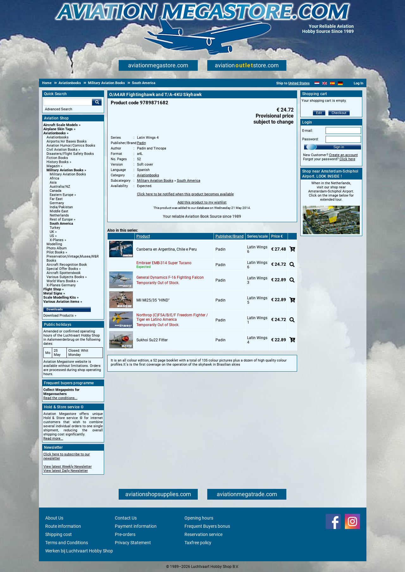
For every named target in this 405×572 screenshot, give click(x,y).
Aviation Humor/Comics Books (71, 145)
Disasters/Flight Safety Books (70, 154)
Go (97, 102)
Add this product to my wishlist (202, 202)
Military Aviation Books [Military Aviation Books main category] (68, 174)
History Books (58, 162)
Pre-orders (125, 534)
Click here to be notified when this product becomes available (185, 194)
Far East (56, 199)
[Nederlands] (317, 83)
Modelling (54, 244)
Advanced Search (58, 109)
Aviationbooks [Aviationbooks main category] (58, 137)
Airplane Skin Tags (58, 129)
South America (61, 224)
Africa (54, 178)
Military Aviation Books (65, 170)
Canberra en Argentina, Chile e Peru (166, 249)
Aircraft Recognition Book (67, 265)
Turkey (55, 228)
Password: (310, 139)
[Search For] (67, 102)
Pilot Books (56, 252)
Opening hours (198, 517)
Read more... (53, 438)
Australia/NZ (60, 187)
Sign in (338, 147)
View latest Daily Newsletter (65, 471)
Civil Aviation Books (62, 150)
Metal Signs (52, 293)
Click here (347, 159)
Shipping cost (58, 534)
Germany (57, 203)
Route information (63, 526)
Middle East (59, 211)
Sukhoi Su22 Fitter (152, 340)
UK (52, 232)
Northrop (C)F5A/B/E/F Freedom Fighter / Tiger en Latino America (172, 317)
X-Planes (57, 240)
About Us (54, 517)
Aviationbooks (54, 133)
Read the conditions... (60, 398)
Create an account (343, 155)
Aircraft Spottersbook (64, 273)
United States (299, 83)
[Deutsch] (340, 83)
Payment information (136, 526)
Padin (141, 143)
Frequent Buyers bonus (207, 526)
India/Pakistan (61, 207)
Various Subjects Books (65, 277)
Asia (53, 182)
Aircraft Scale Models (60, 125)
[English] (324, 83)
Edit (319, 113)
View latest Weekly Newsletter (67, 467)
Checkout (339, 113)
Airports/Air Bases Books (67, 141)
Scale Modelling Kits (59, 297)
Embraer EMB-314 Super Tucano (163, 263)
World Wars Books (61, 281)
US (52, 236)
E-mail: (307, 131)
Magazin (53, 166)
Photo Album (57, 248)
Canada (55, 191)
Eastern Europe (61, 195)
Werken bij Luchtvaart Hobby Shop (79, 550)
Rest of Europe (61, 219)
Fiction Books (57, 158)
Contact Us (126, 517)
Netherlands (59, 215)
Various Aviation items (61, 302)
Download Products (58, 315)
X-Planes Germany (61, 285)
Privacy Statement (133, 542)
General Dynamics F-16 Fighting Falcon (170, 277)
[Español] (332, 83)
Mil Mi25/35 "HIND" (153, 300)
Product (143, 236)
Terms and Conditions (66, 542)
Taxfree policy (197, 542)
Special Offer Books (62, 269)
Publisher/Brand (229, 236)
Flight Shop (52, 289)
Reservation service (203, 534)
